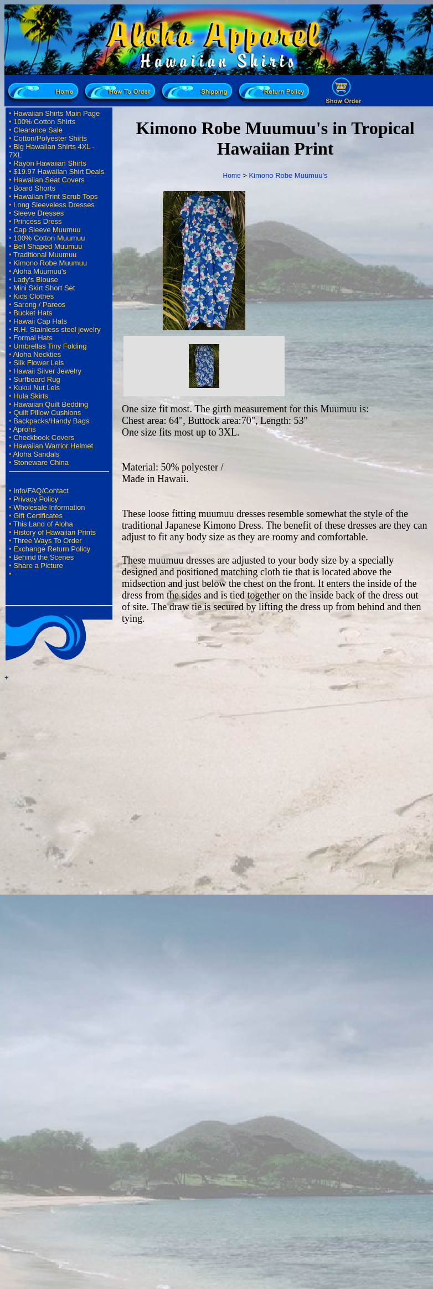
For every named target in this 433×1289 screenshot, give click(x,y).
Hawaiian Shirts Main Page (56, 113)
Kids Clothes (33, 296)
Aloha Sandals (36, 454)
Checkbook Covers (43, 437)
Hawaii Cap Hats (40, 321)
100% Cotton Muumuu (49, 238)
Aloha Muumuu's (39, 271)
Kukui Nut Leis (36, 387)
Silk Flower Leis (38, 363)
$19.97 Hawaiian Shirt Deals (58, 171)
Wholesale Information (49, 507)
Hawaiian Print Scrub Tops (55, 196)
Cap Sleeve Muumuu (46, 230)
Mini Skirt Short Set (44, 288)
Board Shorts (34, 188)
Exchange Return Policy (51, 549)
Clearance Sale (38, 130)
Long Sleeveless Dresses (54, 205)
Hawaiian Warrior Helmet (53, 446)
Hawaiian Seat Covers (49, 180)
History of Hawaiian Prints (54, 532)
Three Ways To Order (47, 540)
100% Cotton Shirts (44, 121)
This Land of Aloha (43, 524)
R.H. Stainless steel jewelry (57, 329)
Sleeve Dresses (38, 213)
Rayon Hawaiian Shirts (49, 163)
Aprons (24, 429)
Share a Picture (38, 565)
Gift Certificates (38, 515)
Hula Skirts (30, 396)
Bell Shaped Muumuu (47, 246)
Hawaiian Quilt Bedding (50, 404)
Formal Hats (33, 338)
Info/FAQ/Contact (41, 491)
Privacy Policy (35, 499)
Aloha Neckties (37, 354)
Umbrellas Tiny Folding (49, 346)
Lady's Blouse (35, 279)
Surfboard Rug (36, 379)
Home (232, 176)
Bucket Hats (32, 313)
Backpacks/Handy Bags (51, 421)
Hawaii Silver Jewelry (47, 371)
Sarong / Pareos (39, 304)
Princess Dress (37, 221)
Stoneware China (41, 462)
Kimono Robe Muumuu (50, 263)
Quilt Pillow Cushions (47, 412)
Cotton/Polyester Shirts (50, 138)
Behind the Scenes (43, 557)
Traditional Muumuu (44, 254)
